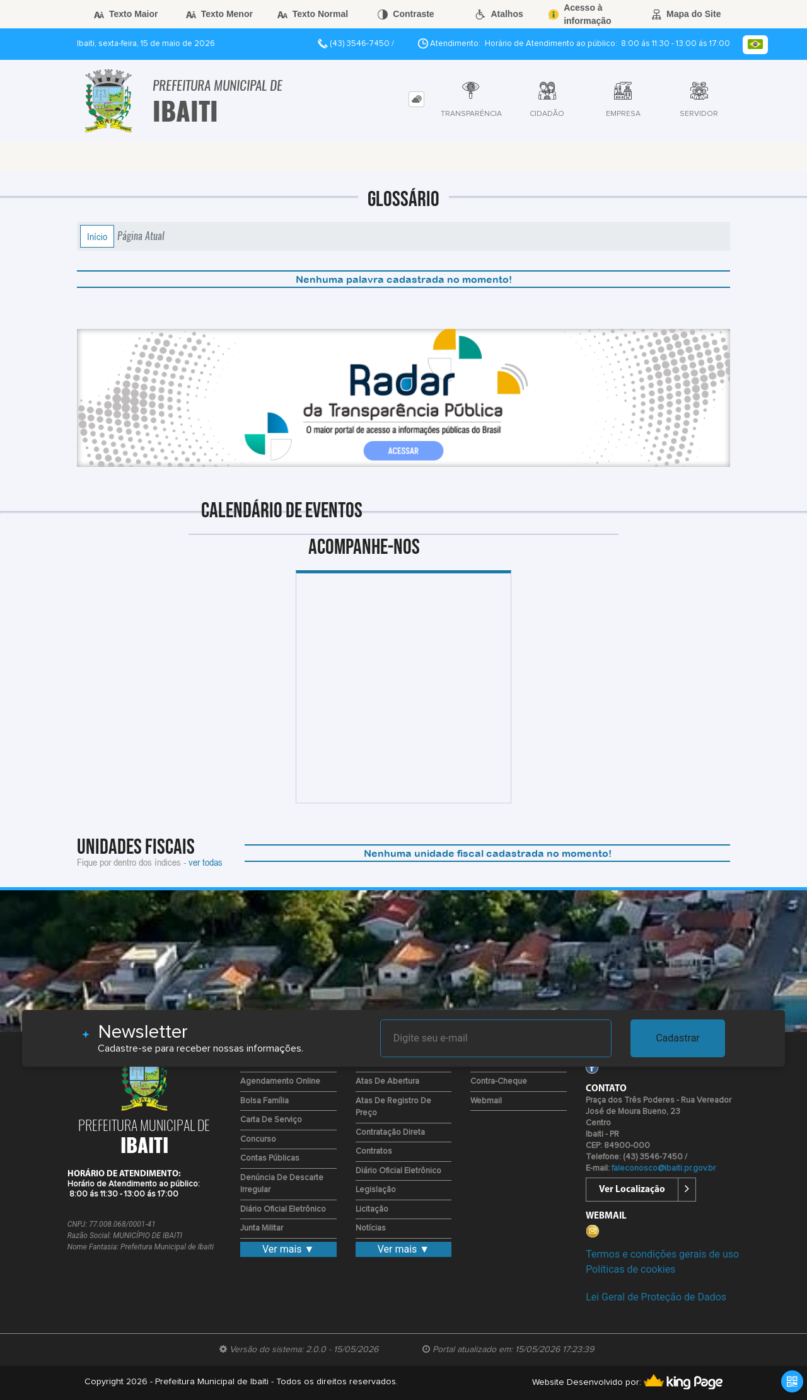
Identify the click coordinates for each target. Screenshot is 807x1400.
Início (97, 236)
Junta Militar (261, 1228)
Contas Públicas (269, 1158)
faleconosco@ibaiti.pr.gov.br (664, 1168)
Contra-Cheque (498, 1081)
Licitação (372, 1209)
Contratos (374, 1151)
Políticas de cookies (630, 1269)
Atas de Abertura (387, 1081)
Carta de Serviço (271, 1120)
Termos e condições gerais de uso (662, 1254)
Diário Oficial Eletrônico (283, 1209)
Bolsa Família (264, 1101)
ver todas (206, 862)
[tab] (416, 99)
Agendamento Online (280, 1081)
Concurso (258, 1139)
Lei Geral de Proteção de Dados (656, 1297)
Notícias (371, 1228)
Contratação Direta (390, 1132)
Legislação (376, 1190)
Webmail (486, 1101)
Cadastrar (678, 1038)
